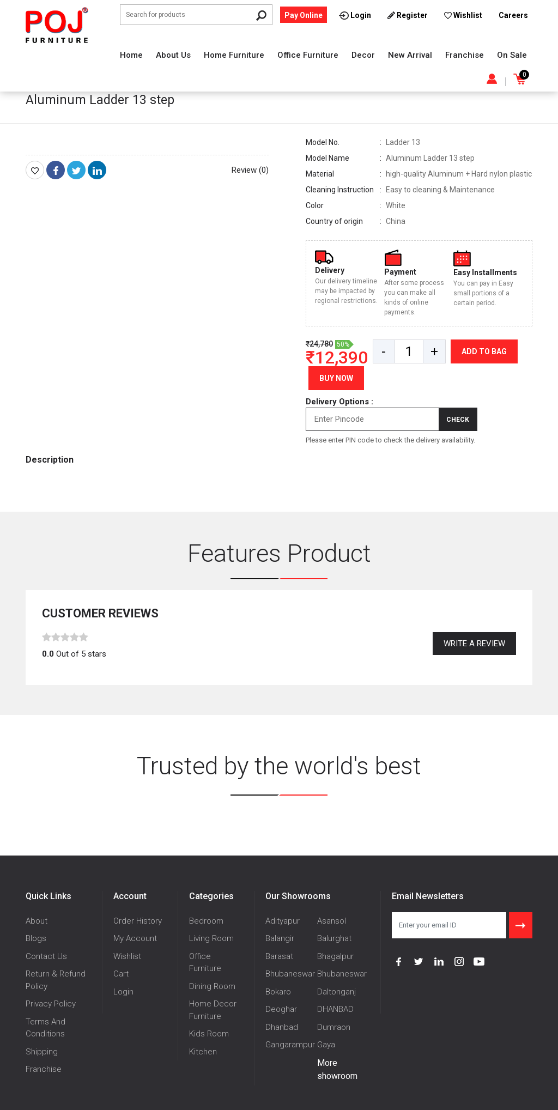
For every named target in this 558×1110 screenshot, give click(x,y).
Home (131, 55)
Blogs (36, 938)
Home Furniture (234, 55)
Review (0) (250, 170)
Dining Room (212, 986)
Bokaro (278, 992)
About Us (173, 55)
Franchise (464, 55)
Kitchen (203, 1052)
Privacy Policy (51, 1004)
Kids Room (209, 1034)
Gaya (326, 1045)
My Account (135, 938)
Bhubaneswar (290, 974)
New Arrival (410, 55)
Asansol (331, 921)
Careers (513, 15)
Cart (121, 974)
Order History (137, 921)
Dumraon (333, 1027)
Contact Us (46, 956)
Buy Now (336, 378)
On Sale (512, 55)
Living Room (211, 938)
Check (457, 419)
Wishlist (127, 956)
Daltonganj (336, 992)
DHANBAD (335, 1009)
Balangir (279, 938)
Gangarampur (290, 1045)
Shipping (42, 1052)
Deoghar (281, 1009)
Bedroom (206, 921)
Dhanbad (281, 1027)
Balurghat (334, 938)
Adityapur (282, 921)
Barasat (279, 956)
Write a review (474, 643)
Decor (363, 55)
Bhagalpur (335, 956)
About (36, 921)
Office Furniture (307, 55)
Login (123, 992)
